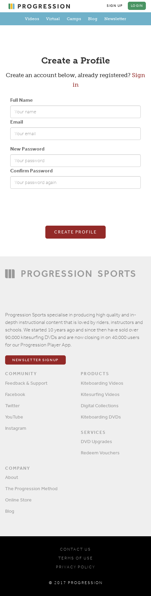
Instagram (15, 428)
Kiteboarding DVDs (101, 417)
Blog (92, 18)
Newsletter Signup (35, 360)
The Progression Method (31, 488)
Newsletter (115, 18)
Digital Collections (100, 405)
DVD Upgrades (96, 441)
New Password (27, 148)
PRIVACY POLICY (75, 567)
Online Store (18, 500)
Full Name (21, 100)
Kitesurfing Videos (100, 394)
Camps (74, 18)
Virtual (53, 18)
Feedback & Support (26, 383)
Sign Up (115, 5)
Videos (32, 18)
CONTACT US (75, 549)
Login (137, 5)
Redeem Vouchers (100, 453)
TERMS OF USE (75, 558)
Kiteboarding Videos (102, 383)
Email (16, 121)
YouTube (14, 417)
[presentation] (62, 207)
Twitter (12, 405)
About (11, 477)
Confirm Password (31, 170)
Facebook (15, 394)
